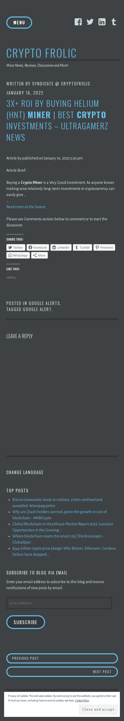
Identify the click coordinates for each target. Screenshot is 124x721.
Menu (19, 23)
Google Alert (37, 309)
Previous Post (65, 658)
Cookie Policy (82, 700)
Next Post (105, 671)
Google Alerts (44, 303)
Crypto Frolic (41, 53)
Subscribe (25, 622)
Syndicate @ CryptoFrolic (61, 84)
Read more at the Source (26, 207)
